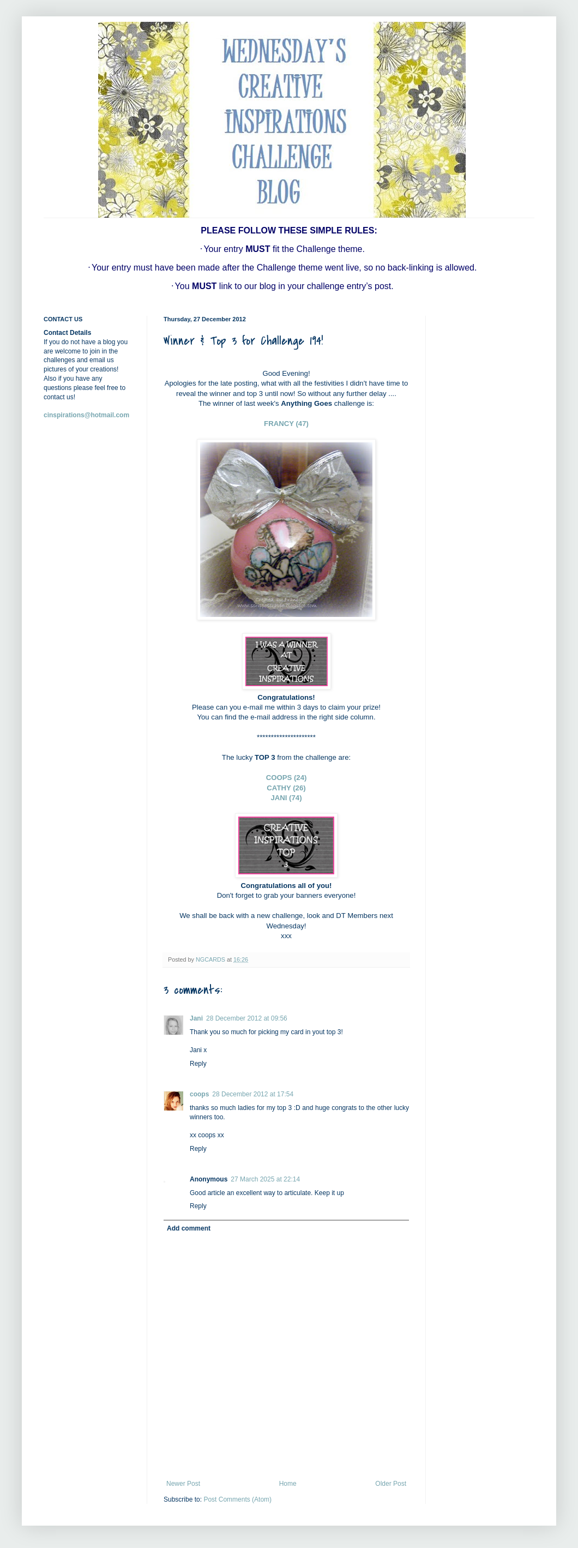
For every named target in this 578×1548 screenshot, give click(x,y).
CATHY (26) (286, 788)
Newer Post (183, 1483)
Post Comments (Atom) (237, 1499)
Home (288, 1483)
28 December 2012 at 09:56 (246, 1018)
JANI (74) (286, 798)
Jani (196, 1018)
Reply (198, 1063)
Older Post (390, 1483)
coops (199, 1094)
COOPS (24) (286, 777)
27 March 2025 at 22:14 (265, 1179)
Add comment (188, 1228)
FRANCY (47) (286, 423)
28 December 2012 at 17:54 (252, 1094)
